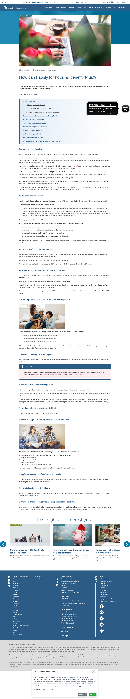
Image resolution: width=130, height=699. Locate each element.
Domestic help (65, 605)
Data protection (104, 579)
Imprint (102, 576)
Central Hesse (17, 614)
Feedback (103, 597)
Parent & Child (81, 7)
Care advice (65, 599)
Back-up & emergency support (70, 592)
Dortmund (16, 585)
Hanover (15, 601)
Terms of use (104, 585)
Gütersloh (16, 597)
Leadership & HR (60, 7)
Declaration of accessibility (108, 601)
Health (71, 7)
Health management (67, 627)
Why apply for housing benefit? (36, 105)
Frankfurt (15, 594)
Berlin (14, 579)
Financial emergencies (68, 623)
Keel (14, 608)
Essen (15, 592)
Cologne (15, 610)
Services (30, 2)
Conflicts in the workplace (69, 616)
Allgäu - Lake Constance (20, 576)
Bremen (15, 583)
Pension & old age (95, 7)
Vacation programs (67, 590)
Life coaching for (66, 609)
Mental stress (65, 612)
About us (78, 2)
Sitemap (102, 588)
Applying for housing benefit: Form (33, 130)
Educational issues (67, 621)
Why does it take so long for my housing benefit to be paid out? (42, 141)
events (87, 2)
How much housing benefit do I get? (33, 119)
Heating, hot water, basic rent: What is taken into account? (43, 112)
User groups (41, 2)
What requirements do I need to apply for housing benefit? (40, 116)
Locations (69, 2)
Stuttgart (15, 630)
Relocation (64, 631)
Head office (38, 579)
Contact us (122, 2)
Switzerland (16, 628)
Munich (15, 617)
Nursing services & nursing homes (71, 601)
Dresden (15, 588)
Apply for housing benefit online (32, 134)
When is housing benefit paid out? (33, 137)
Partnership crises (66, 618)
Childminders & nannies (68, 583)
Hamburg (16, 599)
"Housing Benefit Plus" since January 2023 (39, 108)
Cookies (102, 583)
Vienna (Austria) (18, 634)
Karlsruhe (16, 603)
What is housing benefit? (30, 101)
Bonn (14, 581)
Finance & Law (110, 7)
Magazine (59, 2)
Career (51, 2)
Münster (15, 619)
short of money (78, 166)
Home (4, 2)
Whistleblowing (104, 594)
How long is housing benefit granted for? (35, 126)
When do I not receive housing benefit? (34, 123)
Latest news (48, 7)
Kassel (15, 605)
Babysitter (64, 588)
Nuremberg (16, 621)
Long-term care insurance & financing (73, 603)
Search (113, 2)
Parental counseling (67, 579)
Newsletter (121, 7)
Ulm (14, 632)
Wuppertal (38, 576)
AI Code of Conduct (106, 581)
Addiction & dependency (68, 614)
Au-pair (63, 585)
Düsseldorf (16, 590)
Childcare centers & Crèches (70, 581)
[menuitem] (30, 2)
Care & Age (65, 596)
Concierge (64, 636)
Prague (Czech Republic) (21, 625)
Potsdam (15, 623)
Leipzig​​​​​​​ (15, 612)
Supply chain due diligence (108, 599)
